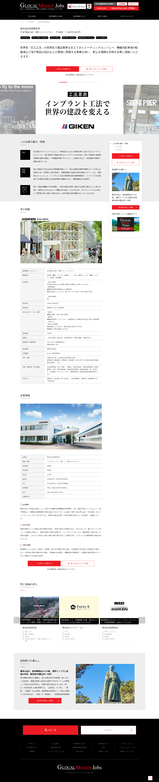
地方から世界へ (55, 37)
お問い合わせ (79, 751)
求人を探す (32, 16)
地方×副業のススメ (32, 747)
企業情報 (118, 150)
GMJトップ (32, 743)
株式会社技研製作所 (44, 22)
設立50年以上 (25, 37)
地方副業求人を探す (56, 16)
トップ (22, 22)
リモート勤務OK (101, 37)
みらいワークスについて (55, 751)
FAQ (103, 747)
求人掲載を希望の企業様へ (79, 747)
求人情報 (118, 147)
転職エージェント (127, 751)
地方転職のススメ (79, 16)
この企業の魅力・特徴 (120, 143)
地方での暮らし (103, 16)
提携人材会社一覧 (56, 747)
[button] (63, 82)
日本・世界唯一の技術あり (40, 37)
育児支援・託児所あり (69, 37)
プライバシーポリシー (126, 747)
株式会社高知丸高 (30, 628)
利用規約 (32, 751)
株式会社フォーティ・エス (72, 628)
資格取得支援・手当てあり (86, 37)
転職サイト (103, 751)
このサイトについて (127, 16)
